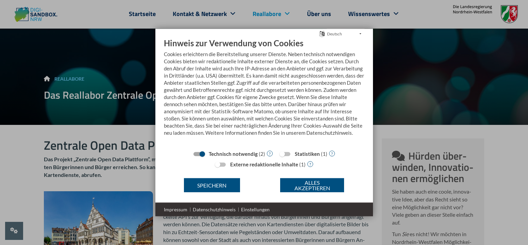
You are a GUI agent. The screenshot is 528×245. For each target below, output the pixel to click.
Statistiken (307, 154)
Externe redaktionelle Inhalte (264, 164)
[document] (264, 92)
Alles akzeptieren (312, 185)
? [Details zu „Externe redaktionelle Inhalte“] (310, 163)
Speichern (211, 185)
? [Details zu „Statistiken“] (332, 153)
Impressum (175, 209)
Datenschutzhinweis (214, 209)
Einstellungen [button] (255, 209)
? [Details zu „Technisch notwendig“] (270, 153)
